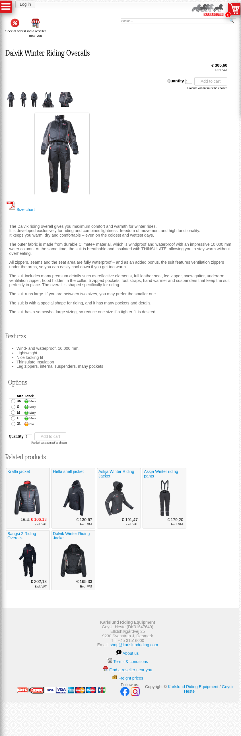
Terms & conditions (131, 661)
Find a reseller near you (35, 31)
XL (19, 424)
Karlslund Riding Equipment (193, 686)
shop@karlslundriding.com (134, 645)
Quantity (179, 81)
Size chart (20, 209)
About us (131, 653)
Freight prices (130, 678)
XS (19, 401)
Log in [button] (25, 4)
